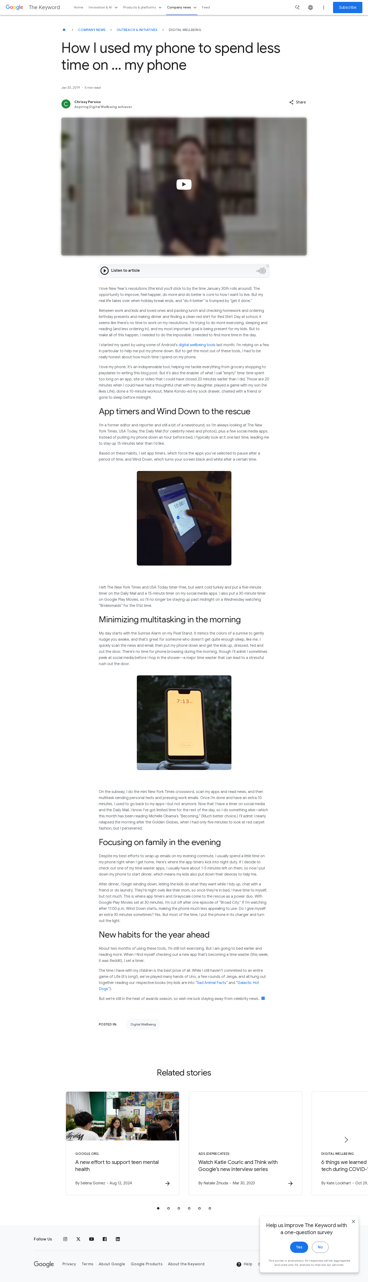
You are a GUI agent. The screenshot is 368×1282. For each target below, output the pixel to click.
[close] (353, 1221)
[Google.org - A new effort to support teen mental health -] (122, 1143)
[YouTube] (91, 1239)
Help (244, 1264)
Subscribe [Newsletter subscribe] (347, 7)
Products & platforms (143, 7)
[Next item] (346, 1140)
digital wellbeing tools (197, 345)
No (320, 1247)
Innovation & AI (104, 7)
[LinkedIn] (117, 1239)
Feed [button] (206, 7)
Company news (182, 7)
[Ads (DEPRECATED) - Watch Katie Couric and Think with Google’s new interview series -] (245, 1143)
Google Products (146, 1264)
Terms (87, 1264)
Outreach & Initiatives (137, 30)
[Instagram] (65, 1239)
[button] (297, 102)
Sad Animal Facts (211, 982)
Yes (299, 1247)
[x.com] (78, 1239)
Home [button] (78, 7)
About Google (112, 1264)
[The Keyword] (64, 29)
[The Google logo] (44, 1264)
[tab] (158, 1208)
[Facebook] (104, 1239)
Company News (91, 30)
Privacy (69, 1264)
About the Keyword (186, 1264)
